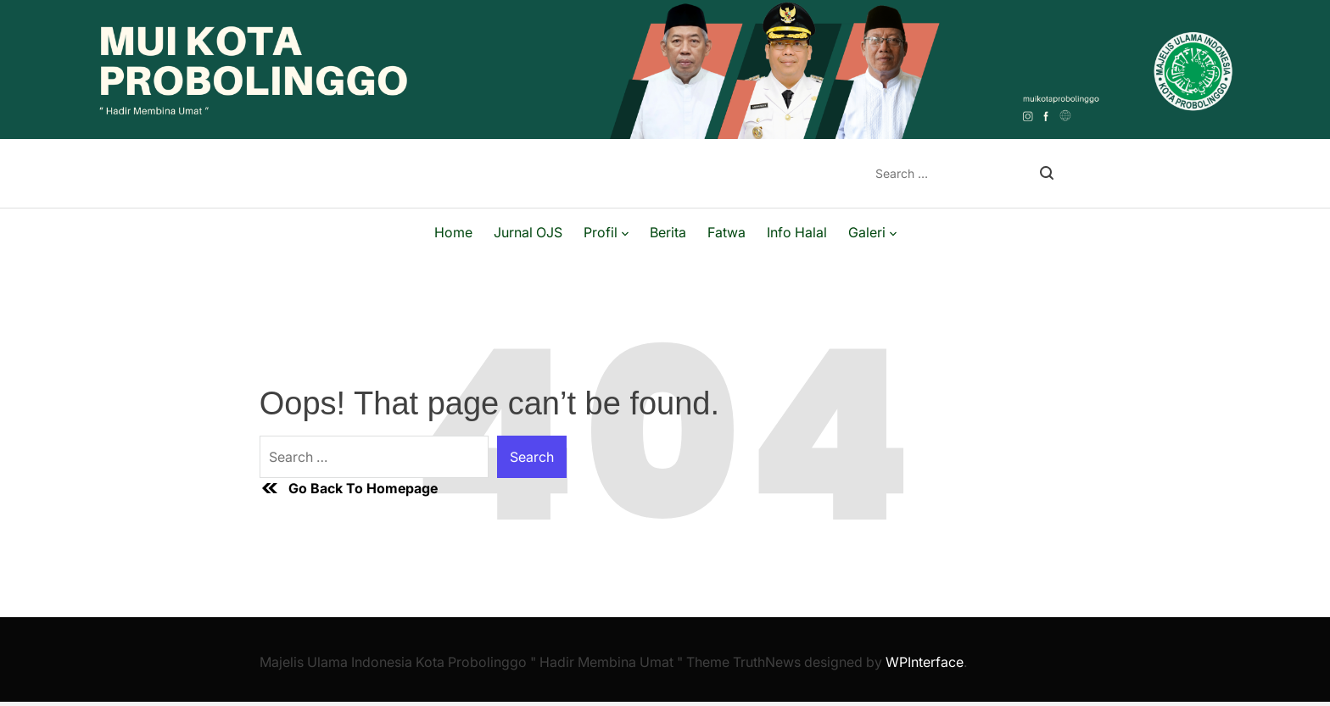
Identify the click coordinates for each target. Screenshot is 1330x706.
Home (453, 232)
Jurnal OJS (528, 232)
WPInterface (925, 661)
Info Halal (797, 232)
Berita (668, 232)
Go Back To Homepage (349, 488)
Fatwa (726, 232)
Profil (606, 232)
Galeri (872, 232)
